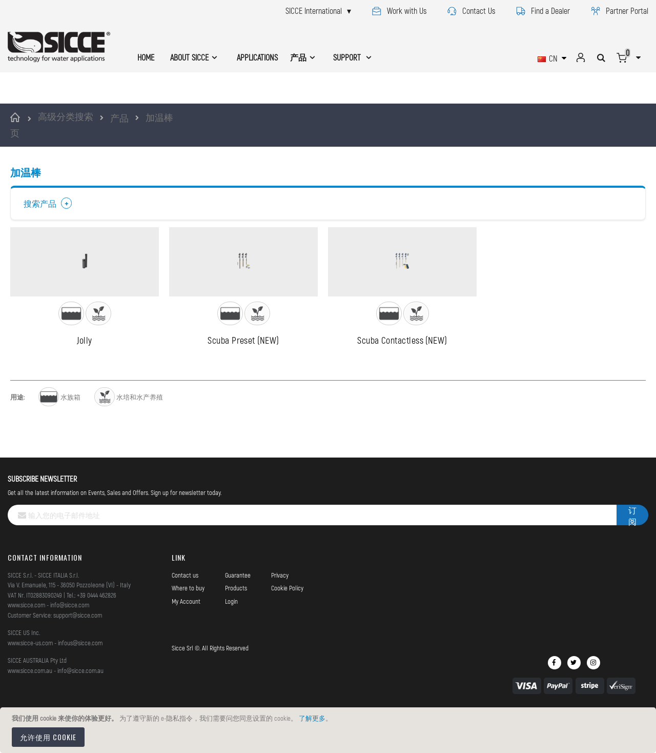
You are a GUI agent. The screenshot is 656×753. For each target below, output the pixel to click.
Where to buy (188, 624)
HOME (145, 57)
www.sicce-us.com (30, 679)
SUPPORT (348, 57)
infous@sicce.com (80, 679)
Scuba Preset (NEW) (243, 376)
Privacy (280, 611)
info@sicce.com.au (80, 707)
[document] (329, 730)
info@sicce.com (69, 641)
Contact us (185, 611)
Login (231, 637)
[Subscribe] (632, 551)
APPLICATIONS (257, 57)
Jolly (84, 376)
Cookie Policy (287, 624)
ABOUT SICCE (189, 57)
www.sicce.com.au (30, 707)
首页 (16, 125)
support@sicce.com (77, 651)
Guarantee (238, 611)
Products (236, 624)
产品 (119, 118)
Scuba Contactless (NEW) (402, 376)
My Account (186, 637)
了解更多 (312, 718)
